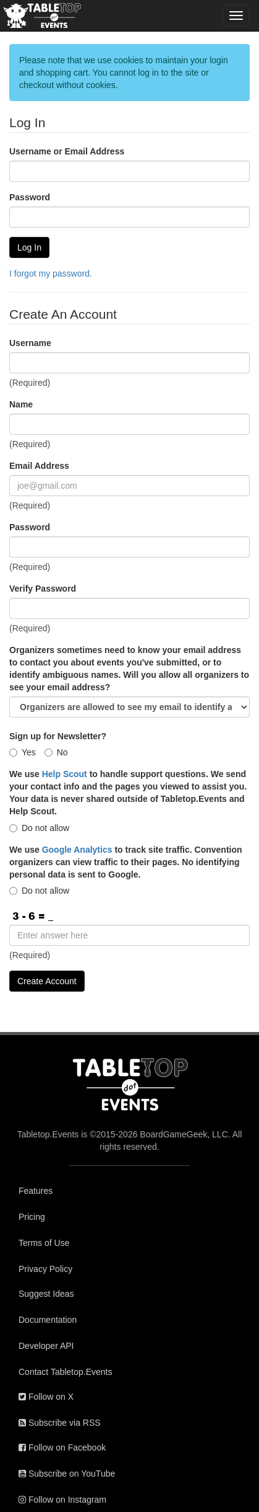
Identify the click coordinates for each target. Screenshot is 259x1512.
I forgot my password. (50, 273)
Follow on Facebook (62, 1447)
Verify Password (42, 589)
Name (21, 404)
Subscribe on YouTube (67, 1474)
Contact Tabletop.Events (66, 1372)
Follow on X (46, 1397)
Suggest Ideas (46, 1294)
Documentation (48, 1320)
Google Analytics (77, 850)
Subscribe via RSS (60, 1423)
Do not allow (39, 828)
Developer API (46, 1346)
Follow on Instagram (62, 1500)
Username (30, 343)
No (56, 752)
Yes (22, 752)
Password (29, 197)
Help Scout (64, 774)
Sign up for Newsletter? (57, 736)
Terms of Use (44, 1243)
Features (36, 1191)
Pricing (32, 1217)
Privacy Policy (45, 1269)
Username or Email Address (66, 151)
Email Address (39, 466)
